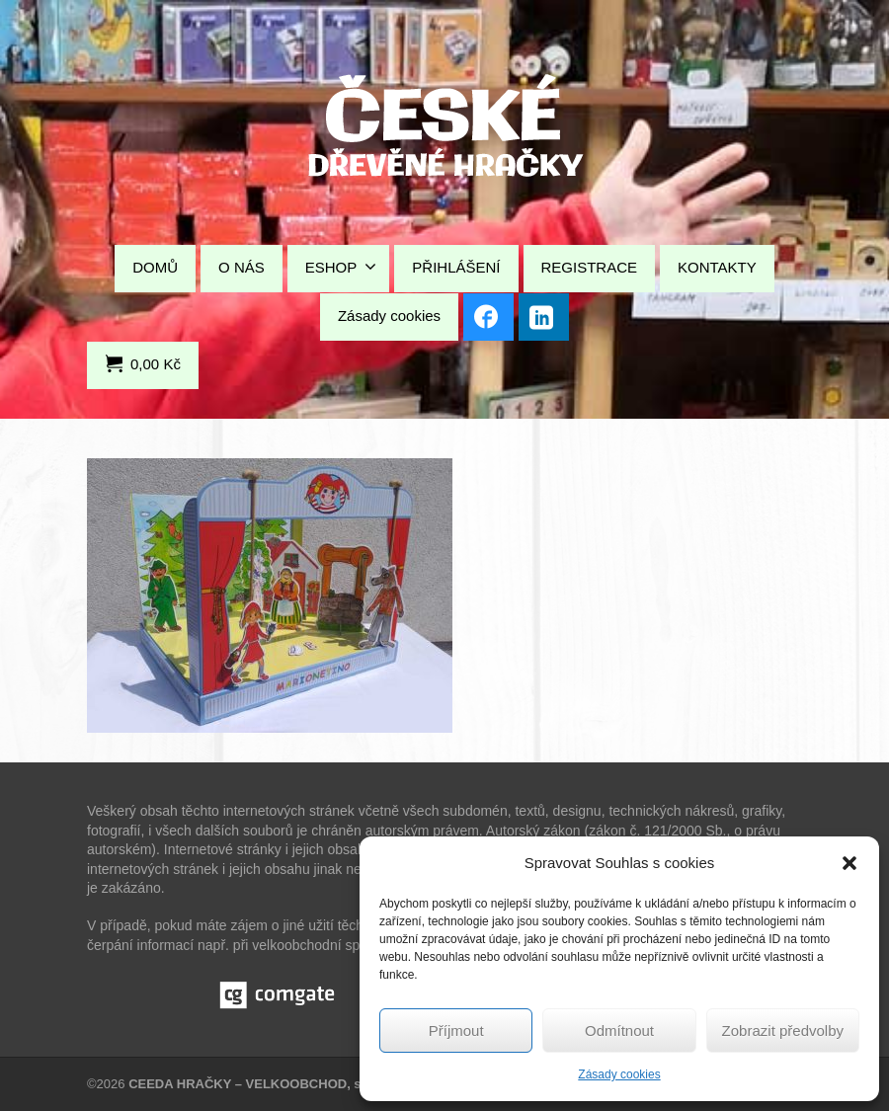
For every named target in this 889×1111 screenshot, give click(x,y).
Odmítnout (619, 1030)
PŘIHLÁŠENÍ (456, 267)
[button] (849, 863)
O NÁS (241, 267)
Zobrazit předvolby (783, 1030)
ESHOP (341, 267)
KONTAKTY (717, 267)
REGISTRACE (589, 267)
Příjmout (456, 1030)
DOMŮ (155, 267)
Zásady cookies (619, 1074)
